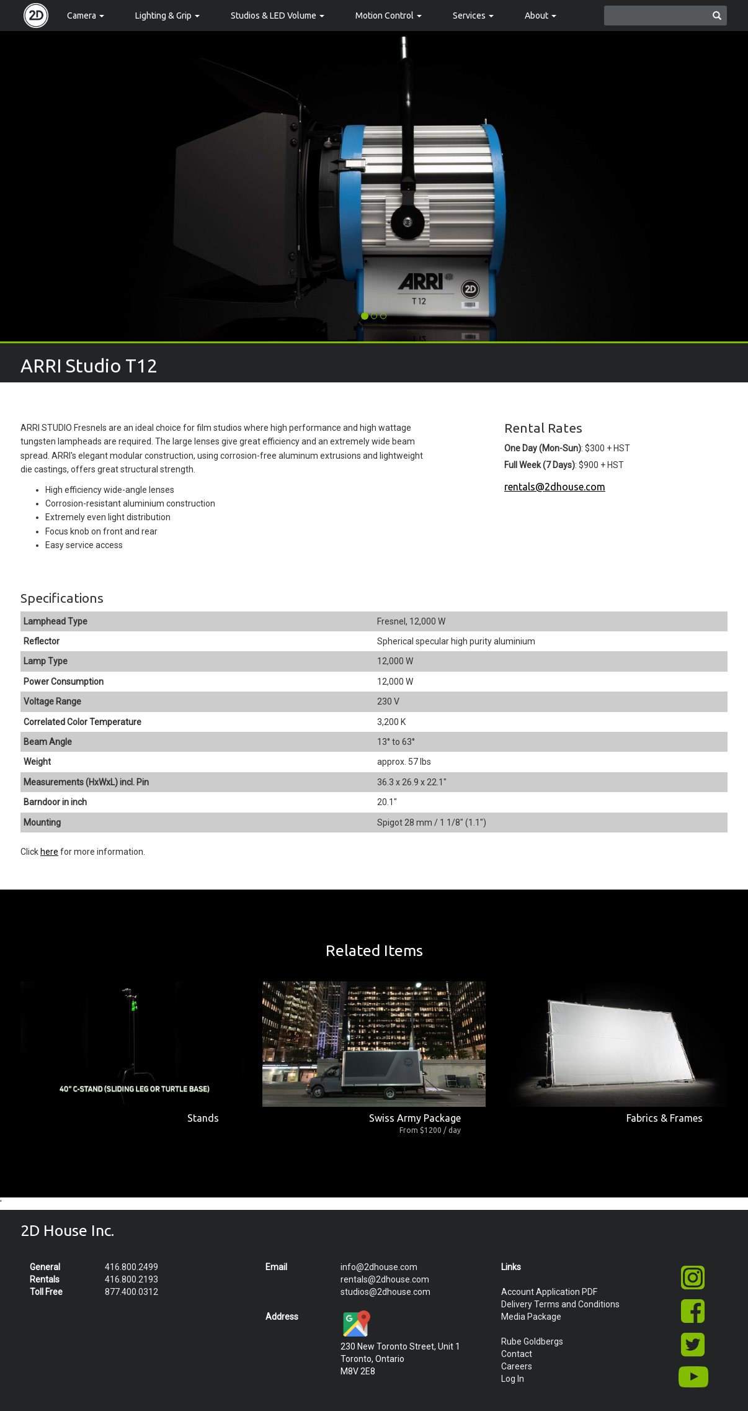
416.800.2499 (131, 1267)
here (49, 852)
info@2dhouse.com (379, 1267)
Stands (203, 1118)
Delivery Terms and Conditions (560, 1304)
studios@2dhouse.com (385, 1292)
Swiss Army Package (415, 1118)
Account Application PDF (549, 1292)
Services (473, 15)
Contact (516, 1354)
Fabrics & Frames (664, 1118)
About (540, 15)
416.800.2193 (131, 1279)
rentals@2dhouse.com (554, 486)
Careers (516, 1366)
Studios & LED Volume (277, 15)
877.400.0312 (131, 1292)
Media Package (531, 1317)
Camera (85, 15)
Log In (512, 1379)
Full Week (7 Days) (539, 465)
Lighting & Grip (167, 15)
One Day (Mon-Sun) (542, 448)
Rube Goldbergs (532, 1341)
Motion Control (388, 15)
